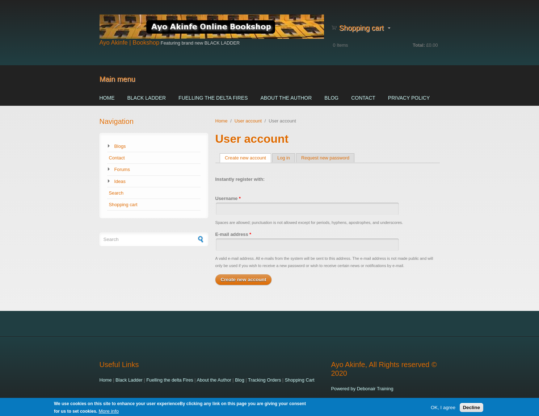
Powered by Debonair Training (362, 388)
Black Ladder (146, 98)
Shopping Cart (300, 380)
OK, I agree (443, 408)
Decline (471, 408)
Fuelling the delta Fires (213, 98)
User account (248, 121)
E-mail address (233, 234)
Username (228, 198)
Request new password (325, 158)
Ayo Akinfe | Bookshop (130, 42)
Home (107, 98)
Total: (419, 45)
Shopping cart (123, 204)
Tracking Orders (264, 380)
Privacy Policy (409, 98)
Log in (283, 158)
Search (116, 193)
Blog (331, 98)
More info (109, 412)
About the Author (286, 98)
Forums (122, 169)
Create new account (248, 158)
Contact (363, 98)
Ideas (120, 181)
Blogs (120, 146)
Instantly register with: (240, 179)
